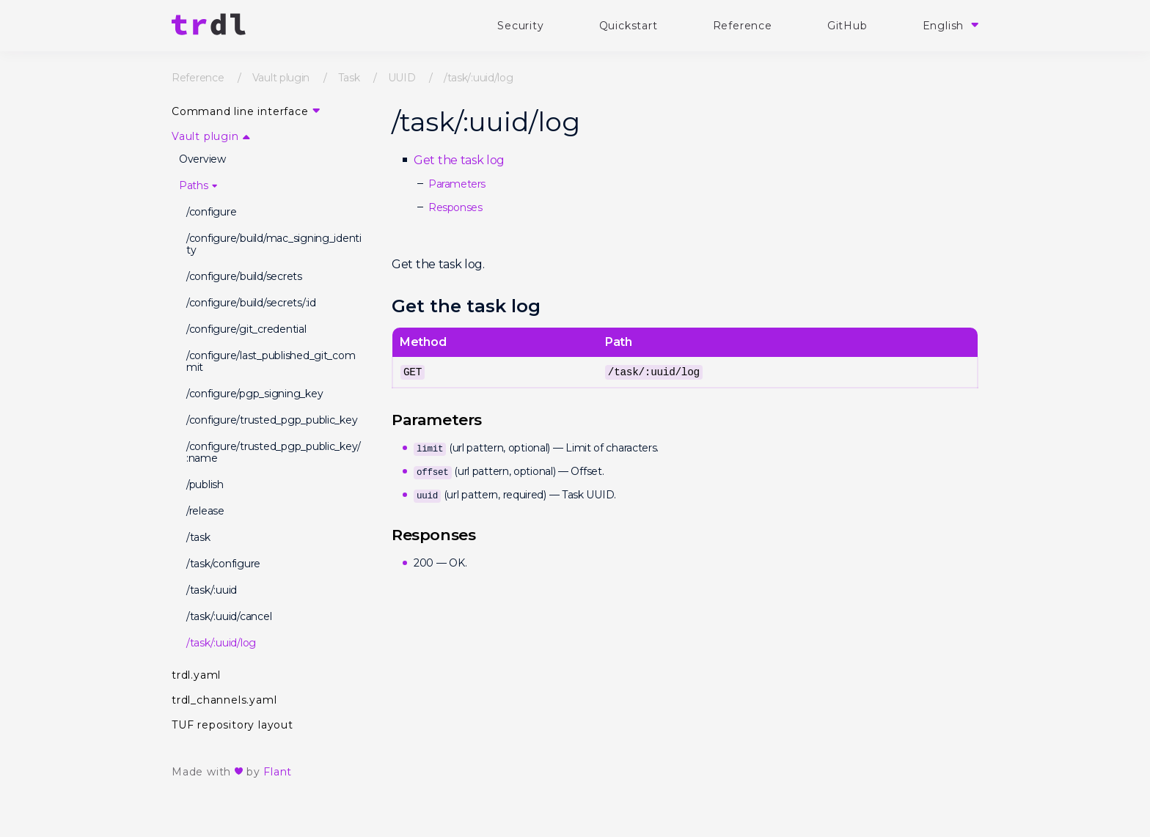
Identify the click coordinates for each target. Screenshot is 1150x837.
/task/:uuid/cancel (228, 616)
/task (198, 537)
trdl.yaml (196, 675)
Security (520, 25)
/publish (205, 484)
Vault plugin (281, 77)
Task (349, 77)
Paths (193, 185)
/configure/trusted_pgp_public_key (271, 420)
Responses (455, 207)
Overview (202, 159)
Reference (742, 25)
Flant (277, 771)
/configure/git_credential (246, 329)
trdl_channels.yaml (224, 700)
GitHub (847, 25)
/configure (211, 211)
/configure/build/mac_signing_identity (274, 244)
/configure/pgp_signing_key (254, 393)
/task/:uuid (211, 590)
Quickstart (628, 25)
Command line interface (240, 111)
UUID (402, 77)
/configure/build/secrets (244, 276)
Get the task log (459, 160)
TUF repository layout (232, 724)
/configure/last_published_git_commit (270, 361)
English (945, 25)
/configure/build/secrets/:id (251, 302)
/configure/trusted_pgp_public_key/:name (273, 452)
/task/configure (223, 563)
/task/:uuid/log (221, 642)
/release (205, 510)
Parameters (457, 184)
